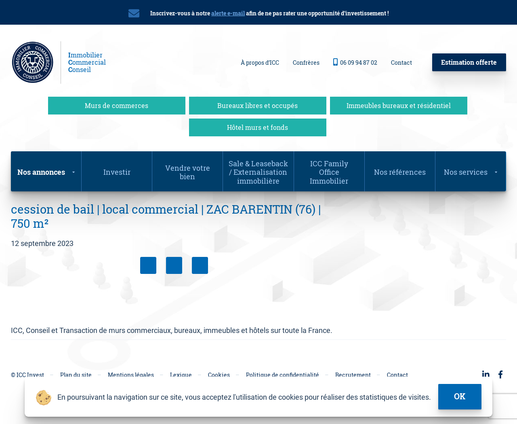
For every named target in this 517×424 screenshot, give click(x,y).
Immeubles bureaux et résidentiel (399, 105)
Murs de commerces (116, 105)
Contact (401, 62)
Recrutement (353, 375)
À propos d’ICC (260, 62)
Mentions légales (131, 375)
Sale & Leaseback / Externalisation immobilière (258, 172)
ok (459, 396)
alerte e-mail (228, 13)
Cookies (219, 375)
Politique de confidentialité (282, 375)
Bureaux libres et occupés (257, 105)
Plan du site (76, 375)
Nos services (466, 172)
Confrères (306, 62)
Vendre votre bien (187, 172)
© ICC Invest (27, 375)
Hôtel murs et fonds (257, 127)
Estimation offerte (469, 62)
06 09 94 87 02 (355, 62)
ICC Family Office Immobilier (329, 172)
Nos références (400, 172)
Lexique (181, 375)
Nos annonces (41, 172)
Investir (116, 172)
